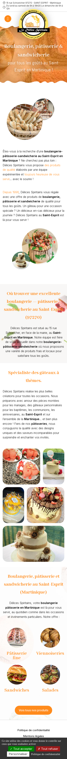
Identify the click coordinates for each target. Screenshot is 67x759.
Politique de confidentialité (33, 730)
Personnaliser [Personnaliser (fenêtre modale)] (18, 754)
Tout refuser (48, 749)
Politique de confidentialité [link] (45, 754)
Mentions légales (33, 736)
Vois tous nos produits (33, 713)
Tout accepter (21, 749)
